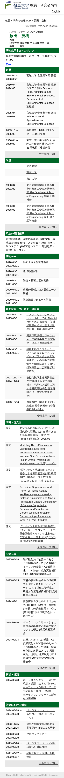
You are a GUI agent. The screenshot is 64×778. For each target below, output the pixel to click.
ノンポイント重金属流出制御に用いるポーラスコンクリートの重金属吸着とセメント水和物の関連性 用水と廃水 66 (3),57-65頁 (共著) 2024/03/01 (37, 533)
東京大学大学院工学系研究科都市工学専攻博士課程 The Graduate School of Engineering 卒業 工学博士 (40, 192)
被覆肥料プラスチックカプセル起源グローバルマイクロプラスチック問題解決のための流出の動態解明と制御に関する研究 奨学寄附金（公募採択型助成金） (40, 360)
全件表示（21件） (47, 667)
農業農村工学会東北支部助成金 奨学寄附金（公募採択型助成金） (40, 406)
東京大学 (31, 165)
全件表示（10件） (47, 415)
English (56, 11)
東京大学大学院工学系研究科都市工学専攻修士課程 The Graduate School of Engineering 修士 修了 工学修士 (40, 213)
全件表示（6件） (48, 153)
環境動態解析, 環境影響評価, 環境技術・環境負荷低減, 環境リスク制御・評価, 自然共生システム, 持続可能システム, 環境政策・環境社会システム (30, 244)
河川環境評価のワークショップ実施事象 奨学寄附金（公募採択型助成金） (40, 339)
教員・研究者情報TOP (18, 20)
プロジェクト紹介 (36, 734)
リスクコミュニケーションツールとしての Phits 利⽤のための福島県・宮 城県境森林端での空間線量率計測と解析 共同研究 (41, 322)
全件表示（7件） (48, 227)
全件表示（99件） (47, 547)
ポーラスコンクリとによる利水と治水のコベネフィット (40, 714)
